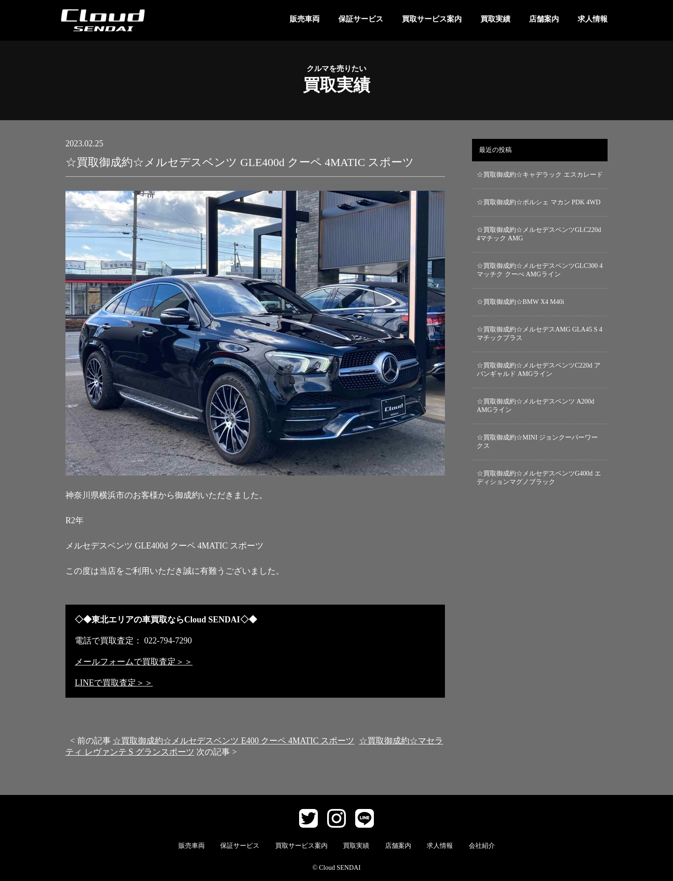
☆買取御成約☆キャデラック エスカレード (540, 174)
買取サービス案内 (432, 19)
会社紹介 (482, 845)
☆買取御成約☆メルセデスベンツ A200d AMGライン (535, 405)
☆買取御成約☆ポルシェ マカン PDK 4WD (539, 202)
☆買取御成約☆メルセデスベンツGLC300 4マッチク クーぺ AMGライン (540, 270)
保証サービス (360, 19)
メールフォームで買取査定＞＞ (134, 661)
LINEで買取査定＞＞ (114, 682)
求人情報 (593, 19)
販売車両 (305, 19)
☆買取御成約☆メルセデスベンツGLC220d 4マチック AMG (539, 234)
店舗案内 (544, 19)
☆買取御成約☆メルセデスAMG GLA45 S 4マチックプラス (539, 333)
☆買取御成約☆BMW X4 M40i (520, 301)
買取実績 (495, 19)
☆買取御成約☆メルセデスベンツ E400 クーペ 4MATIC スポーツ (233, 740)
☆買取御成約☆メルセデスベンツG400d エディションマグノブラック (539, 477)
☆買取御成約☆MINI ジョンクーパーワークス (537, 441)
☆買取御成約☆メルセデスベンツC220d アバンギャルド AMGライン (539, 369)
